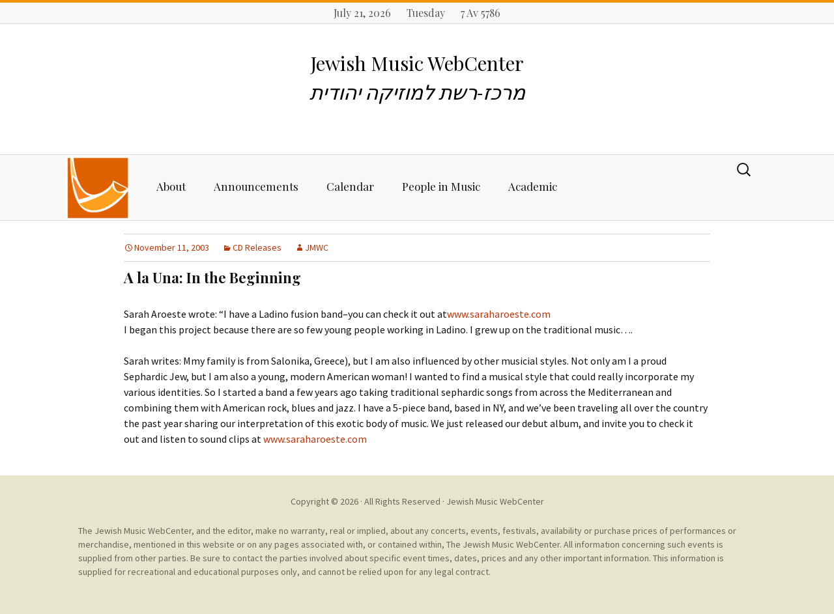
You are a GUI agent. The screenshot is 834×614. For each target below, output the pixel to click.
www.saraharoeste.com (499, 313)
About (171, 186)
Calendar (350, 186)
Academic (532, 186)
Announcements (256, 186)
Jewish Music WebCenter (495, 501)
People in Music (441, 186)
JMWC (316, 247)
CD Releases (257, 247)
